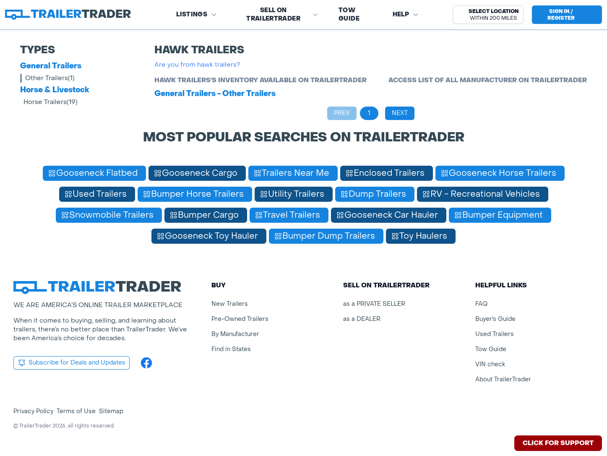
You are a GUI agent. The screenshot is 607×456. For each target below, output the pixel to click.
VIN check (490, 364)
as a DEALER (361, 319)
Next (400, 113)
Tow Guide (349, 14)
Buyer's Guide (495, 319)
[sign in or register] (567, 14)
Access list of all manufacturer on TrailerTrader (487, 80)
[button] (488, 14)
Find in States (231, 349)
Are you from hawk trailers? (197, 64)
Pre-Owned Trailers (239, 319)
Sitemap (111, 411)
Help (406, 14)
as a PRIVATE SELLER (374, 304)
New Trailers (229, 304)
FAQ (481, 304)
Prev (342, 113)
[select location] (488, 14)
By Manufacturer (235, 334)
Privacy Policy (33, 411)
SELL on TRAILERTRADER (282, 14)
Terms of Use (76, 411)
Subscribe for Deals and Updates (71, 363)
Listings (196, 14)
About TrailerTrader (503, 379)
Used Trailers (494, 334)
